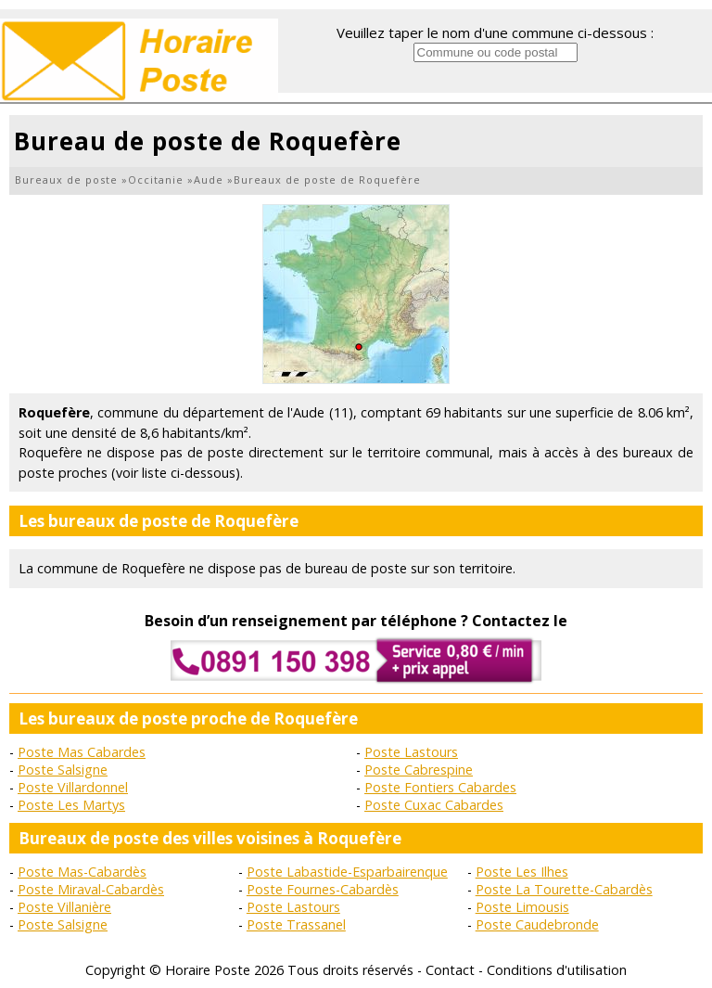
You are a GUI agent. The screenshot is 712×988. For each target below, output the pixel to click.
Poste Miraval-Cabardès (91, 889)
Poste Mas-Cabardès (82, 871)
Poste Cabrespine (418, 769)
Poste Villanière (64, 907)
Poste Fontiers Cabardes (440, 787)
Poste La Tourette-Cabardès (564, 889)
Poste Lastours (411, 752)
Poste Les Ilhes (522, 871)
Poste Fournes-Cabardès (323, 889)
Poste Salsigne (63, 769)
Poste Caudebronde (537, 924)
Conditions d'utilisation (557, 970)
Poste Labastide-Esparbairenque (347, 871)
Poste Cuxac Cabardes (433, 805)
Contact (450, 970)
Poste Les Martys (71, 805)
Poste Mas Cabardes (82, 752)
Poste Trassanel (296, 924)
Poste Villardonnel (73, 787)
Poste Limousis (522, 907)
